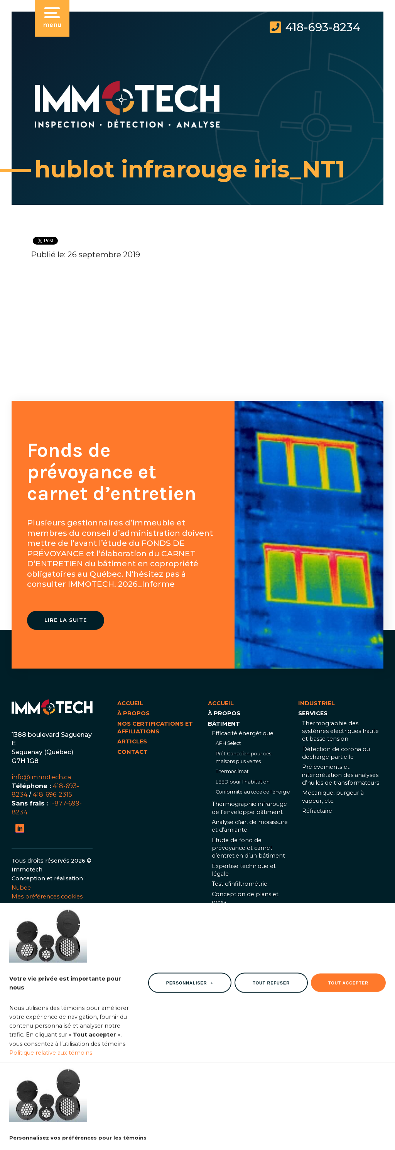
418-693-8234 (322, 27)
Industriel (226, 952)
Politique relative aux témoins (50, 1110)
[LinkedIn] (19, 828)
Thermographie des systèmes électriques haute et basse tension (340, 731)
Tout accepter (348, 1040)
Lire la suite (65, 620)
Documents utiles (237, 940)
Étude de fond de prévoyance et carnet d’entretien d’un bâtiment (248, 848)
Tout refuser (271, 1040)
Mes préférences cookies (47, 896)
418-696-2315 (52, 794)
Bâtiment (224, 723)
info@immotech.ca (41, 777)
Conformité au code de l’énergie (253, 792)
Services (312, 713)
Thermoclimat (232, 771)
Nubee (21, 887)
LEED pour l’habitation (243, 782)
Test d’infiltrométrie (239, 883)
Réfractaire (317, 810)
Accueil (130, 703)
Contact (132, 751)
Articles (132, 741)
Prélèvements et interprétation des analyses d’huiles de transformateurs (340, 774)
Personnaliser (190, 1040)
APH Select (228, 743)
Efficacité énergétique (242, 733)
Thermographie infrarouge (249, 912)
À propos (133, 713)
